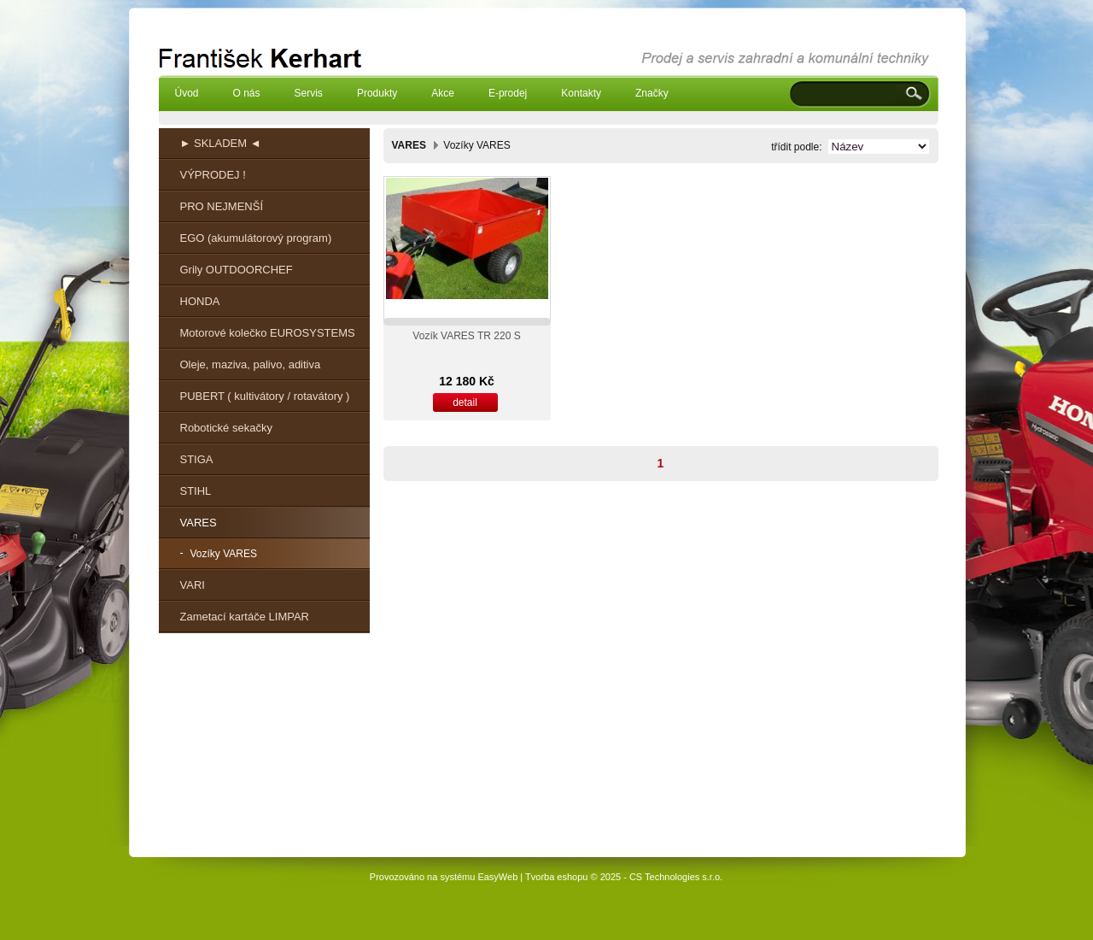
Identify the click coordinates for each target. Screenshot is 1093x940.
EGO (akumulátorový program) (256, 238)
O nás (246, 93)
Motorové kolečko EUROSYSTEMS (267, 332)
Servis (309, 93)
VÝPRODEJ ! (213, 174)
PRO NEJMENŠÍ (222, 206)
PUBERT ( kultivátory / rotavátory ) (265, 396)
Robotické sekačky (226, 427)
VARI (192, 585)
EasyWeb (497, 877)
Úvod (187, 93)
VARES (198, 522)
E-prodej (507, 93)
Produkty (377, 93)
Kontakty (581, 93)
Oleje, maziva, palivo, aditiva (250, 364)
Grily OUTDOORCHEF (236, 269)
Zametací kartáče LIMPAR (244, 616)
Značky (652, 93)
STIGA (196, 459)
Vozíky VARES (223, 554)
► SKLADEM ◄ (220, 143)
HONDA (200, 301)
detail (465, 402)
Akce (442, 93)
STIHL (196, 491)
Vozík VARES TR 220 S (466, 336)
